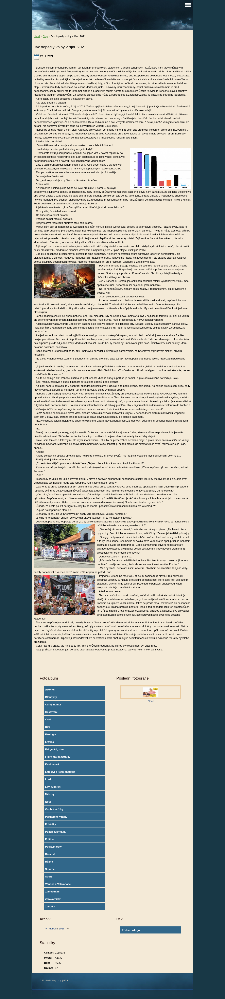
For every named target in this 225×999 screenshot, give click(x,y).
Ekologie (50, 734)
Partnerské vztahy (56, 816)
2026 (61, 928)
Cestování (51, 712)
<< (46, 928)
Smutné (50, 869)
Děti (47, 726)
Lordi (48, 779)
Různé (49, 861)
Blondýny (51, 697)
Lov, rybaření (53, 786)
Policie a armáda (55, 831)
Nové (48, 801)
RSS (65, 980)
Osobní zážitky (54, 809)
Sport (48, 876)
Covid (48, 719)
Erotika (49, 741)
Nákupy (49, 794)
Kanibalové (52, 764)
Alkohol (50, 689)
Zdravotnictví (53, 899)
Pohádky (50, 824)
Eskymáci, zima (54, 749)
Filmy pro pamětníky (57, 756)
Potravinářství (53, 846)
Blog (45, 36)
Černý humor (53, 704)
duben (53, 928)
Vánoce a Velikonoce (58, 884)
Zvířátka (50, 906)
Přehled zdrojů (131, 930)
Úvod (37, 36)
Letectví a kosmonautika (60, 771)
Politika (49, 839)
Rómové (50, 854)
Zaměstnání (52, 891)
